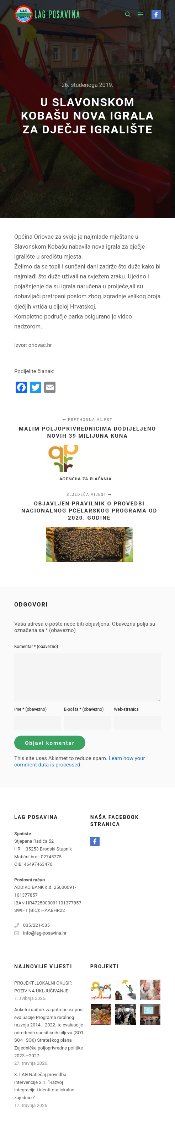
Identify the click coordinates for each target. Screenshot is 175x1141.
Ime (30, 709)
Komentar (36, 646)
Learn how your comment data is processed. (79, 761)
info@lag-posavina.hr (40, 933)
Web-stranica (126, 709)
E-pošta (84, 709)
